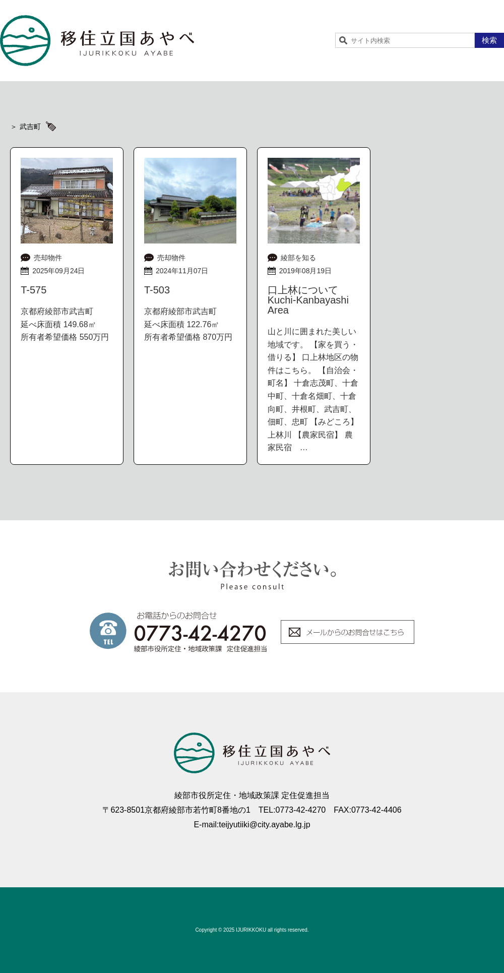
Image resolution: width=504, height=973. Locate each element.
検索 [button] (489, 40)
